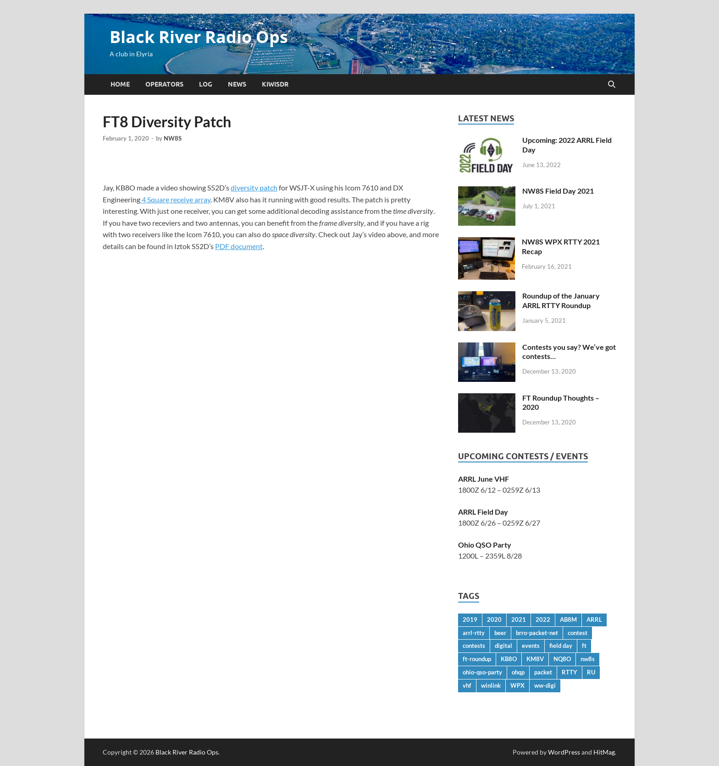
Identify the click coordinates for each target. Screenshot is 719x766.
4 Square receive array (175, 199)
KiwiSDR (275, 84)
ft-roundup (477, 659)
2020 (494, 619)
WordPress (564, 752)
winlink (491, 685)
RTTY (569, 672)
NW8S (173, 138)
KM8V (535, 659)
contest (577, 632)
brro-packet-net (537, 632)
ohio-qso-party (482, 672)
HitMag (604, 752)
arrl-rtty (474, 632)
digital (503, 645)
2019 (470, 619)
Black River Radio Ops (199, 37)
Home (120, 84)
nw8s (588, 659)
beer (500, 632)
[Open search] (612, 84)
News (237, 84)
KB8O (509, 659)
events (531, 645)
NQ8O (562, 659)
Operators (164, 84)
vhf (467, 685)
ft (584, 645)
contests (474, 645)
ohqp (518, 672)
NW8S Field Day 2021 (558, 190)
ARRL (594, 619)
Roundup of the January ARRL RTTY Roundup (561, 300)
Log (205, 84)
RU (591, 672)
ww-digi (545, 685)
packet (543, 672)
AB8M (568, 619)
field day (560, 645)
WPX (517, 685)
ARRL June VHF (483, 478)
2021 (518, 619)
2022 (543, 619)
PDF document (239, 246)
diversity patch (254, 187)
